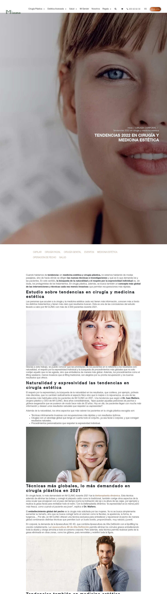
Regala (107, 9)
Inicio (130, 128)
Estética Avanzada (57, 9)
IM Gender (84, 9)
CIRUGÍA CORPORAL (145, 128)
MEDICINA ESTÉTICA (106, 252)
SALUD (62, 257)
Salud (73, 9)
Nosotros (96, 9)
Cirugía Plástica (36, 9)
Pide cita (155, 9)
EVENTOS (88, 252)
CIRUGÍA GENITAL (72, 252)
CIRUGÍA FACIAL (53, 252)
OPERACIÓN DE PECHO (44, 257)
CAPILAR (37, 252)
